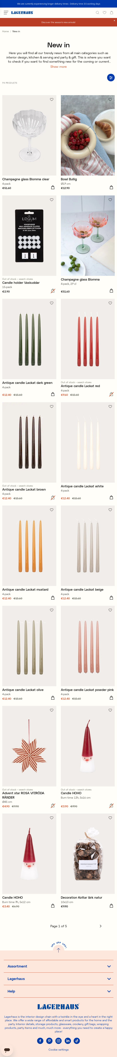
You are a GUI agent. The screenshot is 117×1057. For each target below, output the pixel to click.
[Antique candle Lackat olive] (29, 654)
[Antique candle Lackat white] (88, 451)
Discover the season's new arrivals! (58, 22)
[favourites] (104, 12)
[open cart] (111, 12)
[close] (114, 20)
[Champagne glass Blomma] (88, 244)
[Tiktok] (77, 1041)
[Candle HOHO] (88, 757)
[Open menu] (6, 12)
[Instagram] (58, 1041)
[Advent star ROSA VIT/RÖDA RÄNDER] (29, 757)
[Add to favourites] (51, 99)
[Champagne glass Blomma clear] (29, 143)
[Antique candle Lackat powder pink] (88, 654)
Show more (58, 66)
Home (5, 31)
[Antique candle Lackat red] (88, 348)
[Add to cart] (52, 187)
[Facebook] (40, 1041)
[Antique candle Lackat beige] (88, 553)
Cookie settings (59, 1049)
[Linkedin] (68, 1041)
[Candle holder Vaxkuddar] (29, 244)
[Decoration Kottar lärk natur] (88, 861)
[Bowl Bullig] (88, 143)
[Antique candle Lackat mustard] (29, 553)
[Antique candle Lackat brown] (29, 451)
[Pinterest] (49, 1041)
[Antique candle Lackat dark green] (29, 348)
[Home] (22, 12)
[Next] (101, 926)
